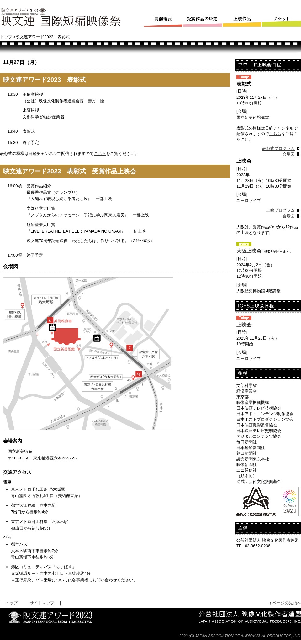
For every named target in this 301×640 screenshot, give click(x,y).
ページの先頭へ (286, 602)
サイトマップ (42, 602)
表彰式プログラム (278, 148)
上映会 (243, 324)
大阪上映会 (248, 251)
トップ (6, 36)
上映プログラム (280, 210)
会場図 (289, 154)
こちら (100, 153)
